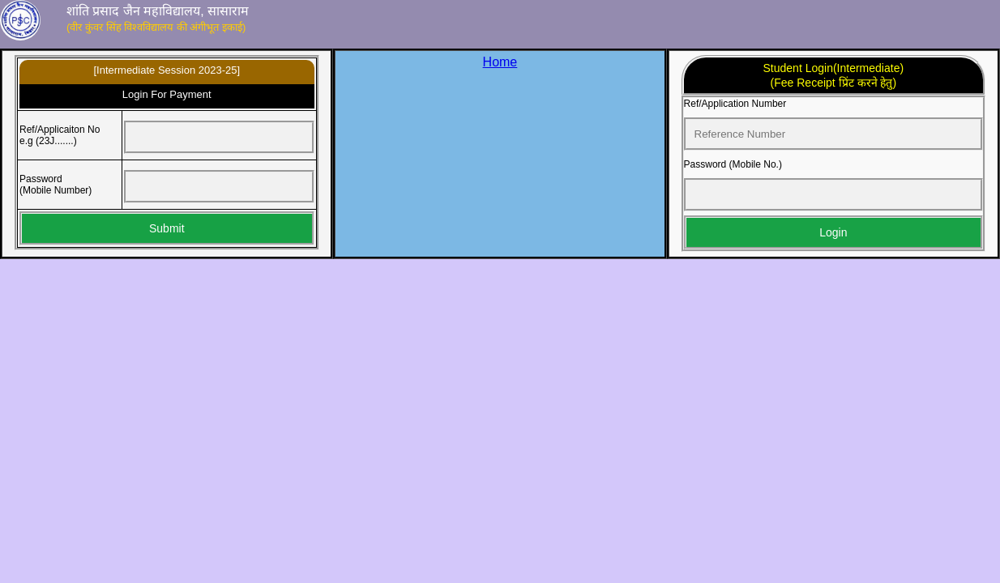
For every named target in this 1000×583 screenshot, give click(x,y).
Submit (167, 228)
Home (500, 62)
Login (833, 232)
